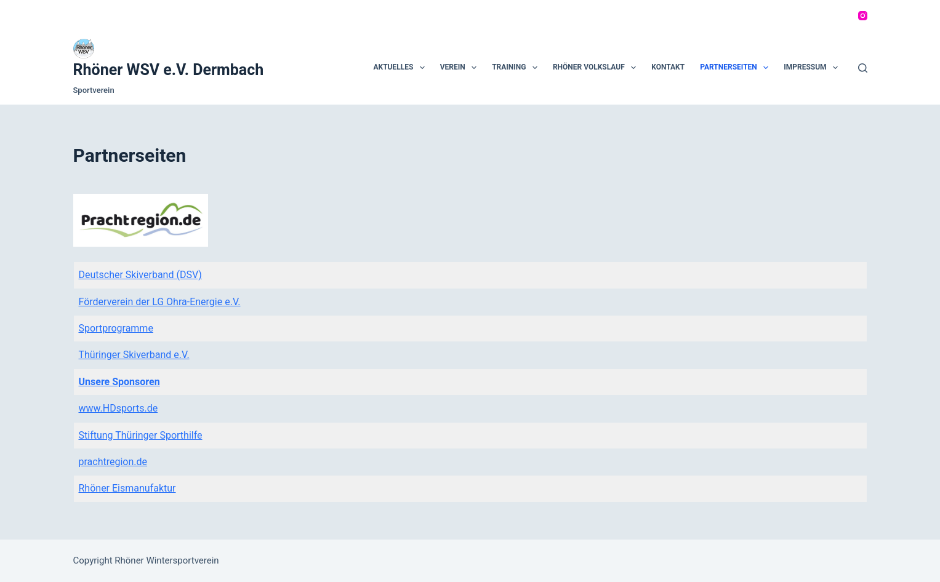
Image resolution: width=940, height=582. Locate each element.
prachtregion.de (113, 462)
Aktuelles (401, 67)
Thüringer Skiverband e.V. (134, 355)
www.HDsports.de (118, 408)
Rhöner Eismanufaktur (127, 488)
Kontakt (668, 67)
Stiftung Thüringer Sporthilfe (141, 435)
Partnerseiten (736, 67)
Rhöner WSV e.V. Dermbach (168, 70)
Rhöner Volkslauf (597, 67)
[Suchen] (862, 68)
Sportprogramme (116, 328)
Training (517, 67)
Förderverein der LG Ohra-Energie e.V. (160, 302)
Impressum (813, 67)
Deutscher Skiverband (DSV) (140, 275)
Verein (460, 67)
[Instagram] (862, 15)
